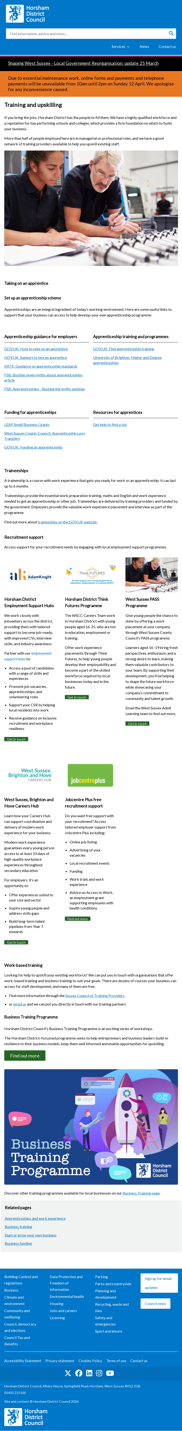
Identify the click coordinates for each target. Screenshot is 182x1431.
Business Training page (141, 1193)
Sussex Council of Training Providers (94, 995)
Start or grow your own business (31, 1235)
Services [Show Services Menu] (118, 46)
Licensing (57, 1317)
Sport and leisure (108, 1331)
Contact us (167, 46)
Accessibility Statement (22, 1361)
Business (11, 1290)
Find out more (77, 919)
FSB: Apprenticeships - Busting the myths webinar (44, 389)
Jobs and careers (63, 1310)
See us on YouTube (110, 1373)
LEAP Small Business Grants (26, 424)
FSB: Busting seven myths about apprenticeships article (43, 377)
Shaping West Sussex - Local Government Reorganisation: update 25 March (83, 63)
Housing (56, 1303)
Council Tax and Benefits (17, 1340)
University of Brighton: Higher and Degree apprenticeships (127, 360)
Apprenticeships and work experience (35, 1218)
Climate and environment (14, 1300)
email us (19, 1004)
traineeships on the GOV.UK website (67, 522)
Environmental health (67, 1296)
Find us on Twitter (67, 1373)
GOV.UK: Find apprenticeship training (123, 348)
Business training (18, 1227)
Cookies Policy (90, 1361)
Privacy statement (59, 1361)
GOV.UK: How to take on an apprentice (36, 348)
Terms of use (116, 1361)
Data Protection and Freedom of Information (66, 1283)
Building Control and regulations (21, 1279)
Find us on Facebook (78, 1373)
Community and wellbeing (17, 1313)
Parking (101, 1276)
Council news (155, 1303)
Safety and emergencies (105, 1320)
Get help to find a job (110, 424)
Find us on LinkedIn (89, 1373)
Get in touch (16, 739)
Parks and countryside (113, 1283)
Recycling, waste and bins (112, 1307)
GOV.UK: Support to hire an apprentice (35, 357)
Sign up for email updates (158, 1283)
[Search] (171, 33)
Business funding (18, 1243)
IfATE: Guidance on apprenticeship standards (40, 366)
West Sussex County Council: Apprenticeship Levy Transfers (44, 436)
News (144, 46)
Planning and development (105, 1293)
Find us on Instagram (99, 1373)
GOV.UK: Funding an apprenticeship (33, 447)
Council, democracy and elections (20, 1327)
